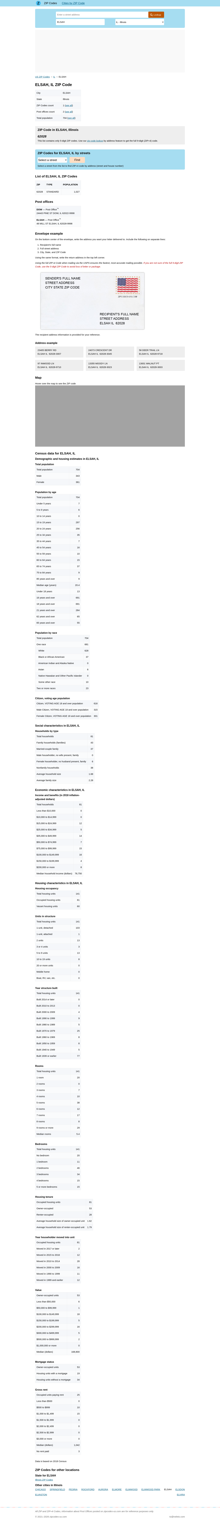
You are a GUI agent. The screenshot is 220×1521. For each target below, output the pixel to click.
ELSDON (180, 1489)
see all (69, 105)
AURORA (103, 1489)
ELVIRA (181, 1494)
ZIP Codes (50, 3)
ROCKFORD (87, 1489)
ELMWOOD (131, 1489)
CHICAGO (40, 1489)
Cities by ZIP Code (73, 3)
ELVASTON (41, 1494)
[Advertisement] (110, 51)
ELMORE (117, 1489)
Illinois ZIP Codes (44, 1479)
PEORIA (73, 1489)
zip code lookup (95, 140)
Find (77, 159)
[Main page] (38, 3)
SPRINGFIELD (57, 1489)
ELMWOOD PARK (150, 1489)
